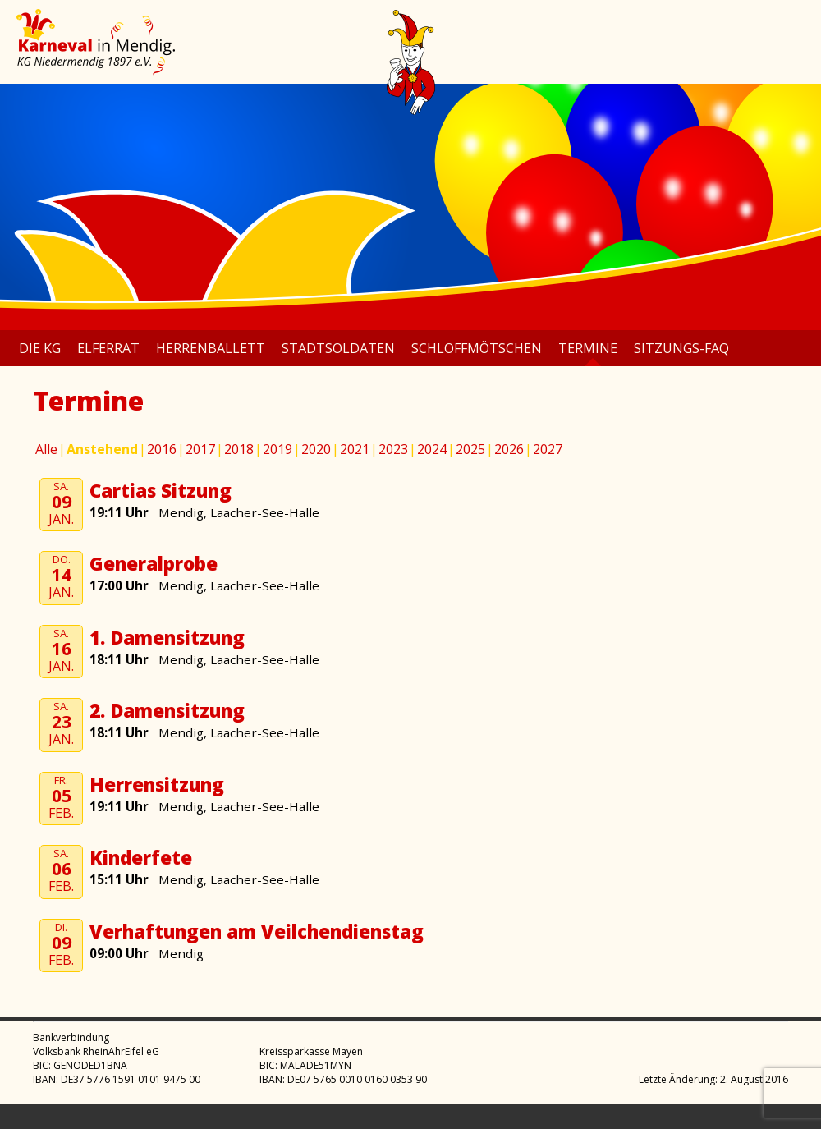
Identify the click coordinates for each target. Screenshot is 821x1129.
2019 (277, 449)
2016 (162, 449)
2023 (393, 449)
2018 (239, 449)
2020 (316, 449)
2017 (200, 449)
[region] (410, 207)
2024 (432, 449)
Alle (46, 449)
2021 (354, 449)
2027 (547, 449)
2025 (470, 449)
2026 (509, 449)
